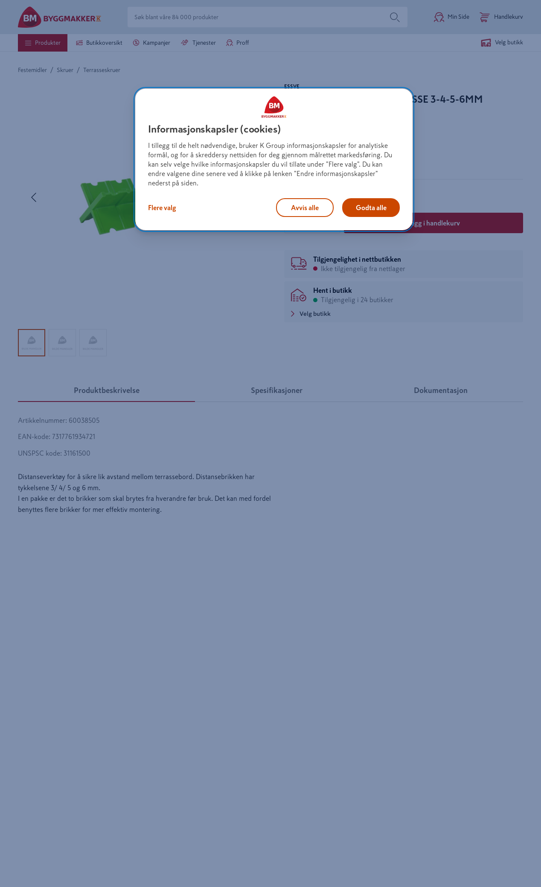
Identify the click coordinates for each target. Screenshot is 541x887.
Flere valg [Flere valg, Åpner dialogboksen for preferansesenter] (162, 207)
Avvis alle (305, 207)
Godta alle (371, 207)
